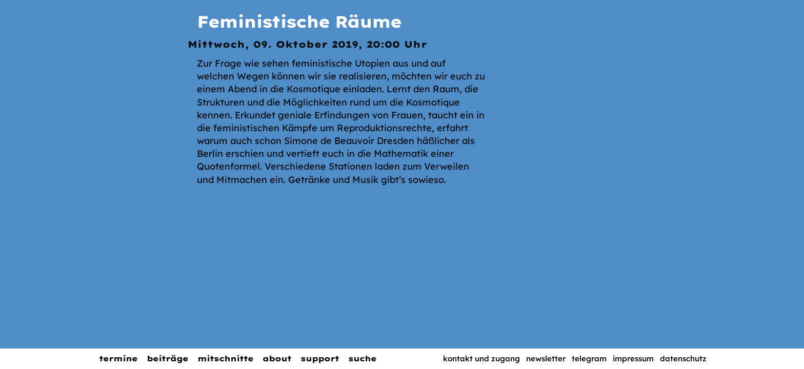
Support (319, 358)
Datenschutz (683, 358)
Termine (118, 358)
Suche (362, 358)
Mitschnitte (225, 358)
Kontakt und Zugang (481, 358)
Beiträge (167, 358)
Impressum (633, 358)
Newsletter (546, 358)
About (277, 358)
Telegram (589, 358)
